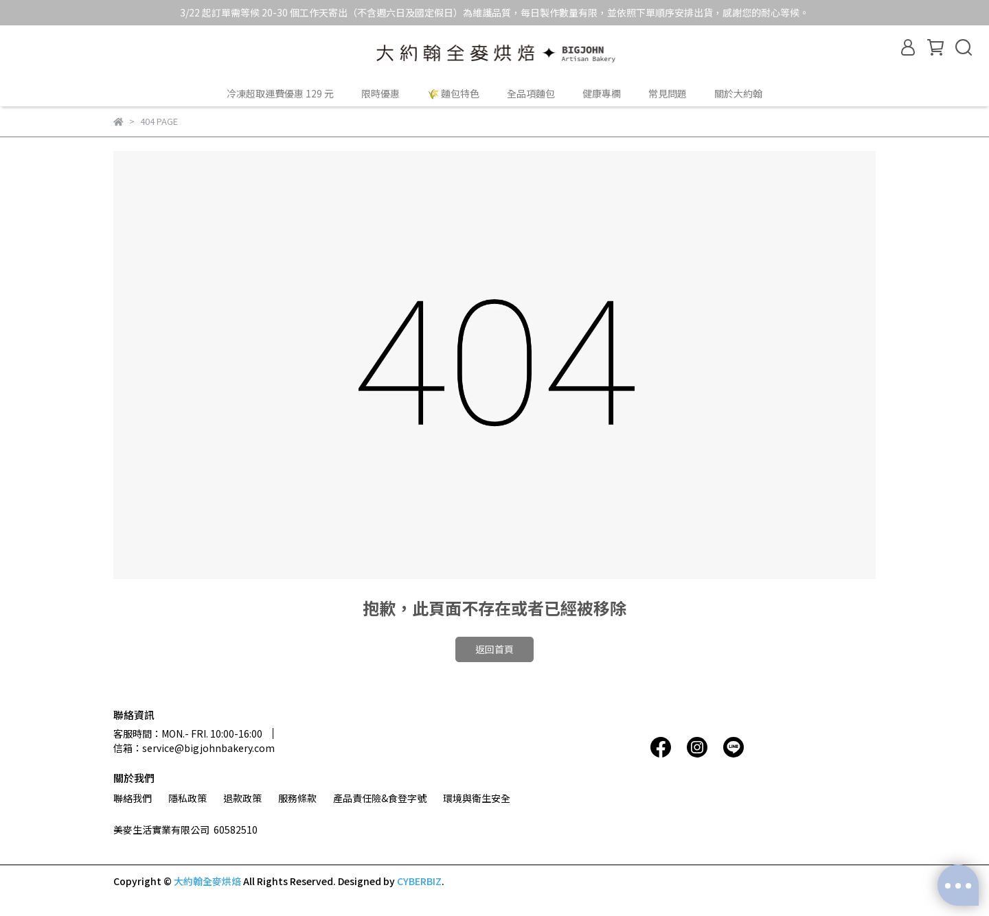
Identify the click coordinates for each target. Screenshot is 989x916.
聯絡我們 (132, 798)
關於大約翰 (738, 93)
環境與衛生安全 (476, 798)
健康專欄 (601, 93)
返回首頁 (494, 649)
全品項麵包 (531, 93)
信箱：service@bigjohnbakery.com (194, 748)
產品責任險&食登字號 (380, 798)
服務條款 (297, 798)
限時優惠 (380, 93)
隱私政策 (187, 798)
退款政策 (242, 798)
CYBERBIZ (419, 881)
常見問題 (667, 93)
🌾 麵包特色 (453, 93)
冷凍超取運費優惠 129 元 (280, 93)
